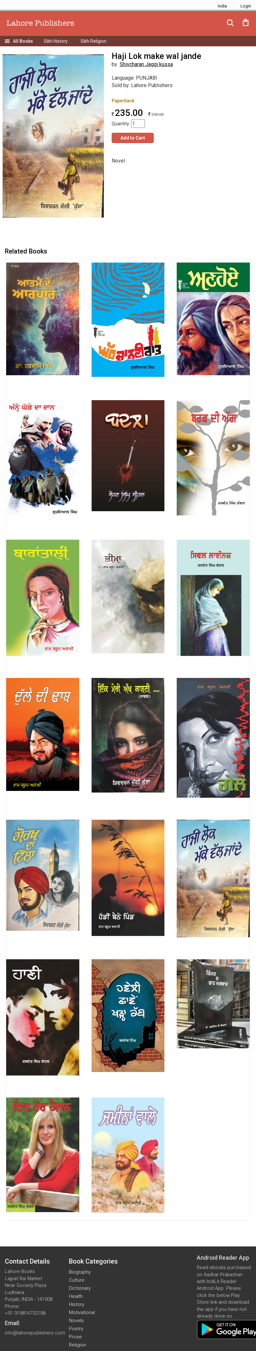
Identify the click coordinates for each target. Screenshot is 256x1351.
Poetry (76, 1329)
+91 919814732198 (25, 1313)
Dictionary (80, 1288)
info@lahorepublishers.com (35, 1333)
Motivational (82, 1312)
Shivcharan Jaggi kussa (146, 64)
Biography (80, 1272)
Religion (77, 1345)
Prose (75, 1337)
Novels (76, 1320)
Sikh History (56, 41)
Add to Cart (132, 138)
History (76, 1304)
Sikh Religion (93, 41)
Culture (76, 1280)
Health (76, 1296)
